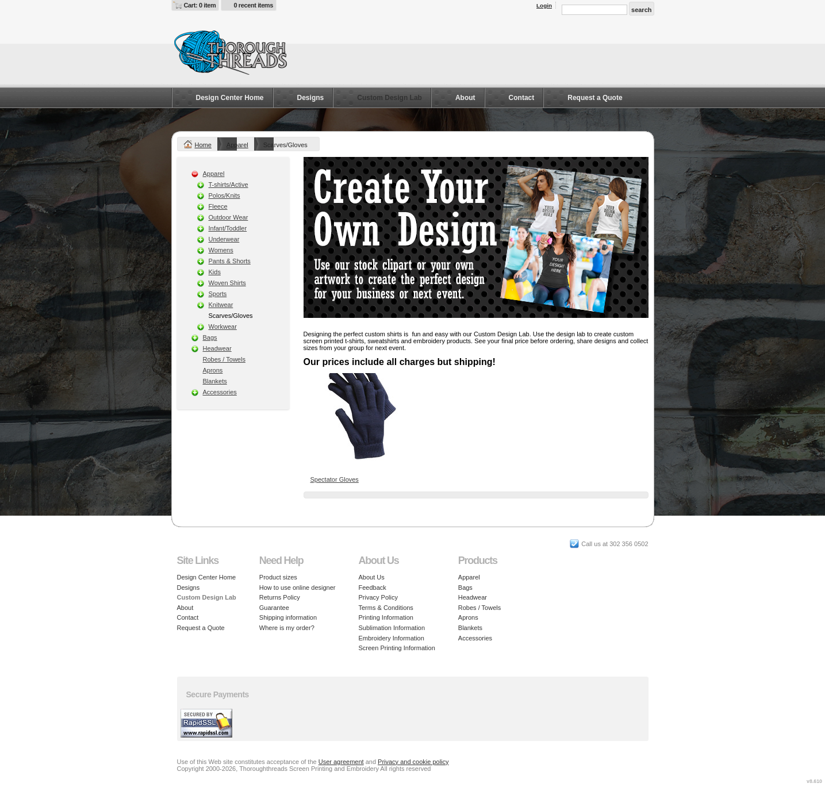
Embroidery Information (391, 638)
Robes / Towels (224, 359)
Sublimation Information (392, 627)
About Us (372, 577)
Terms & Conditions (386, 607)
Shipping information (288, 617)
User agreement (341, 761)
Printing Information (386, 617)
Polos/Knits (224, 195)
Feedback (372, 587)
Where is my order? (286, 627)
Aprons (213, 370)
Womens (221, 250)
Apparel (237, 144)
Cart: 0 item (200, 5)
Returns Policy (279, 597)
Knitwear (221, 304)
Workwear (223, 326)
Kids (215, 271)
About (465, 98)
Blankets (215, 381)
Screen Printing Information (397, 647)
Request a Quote (594, 98)
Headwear (217, 348)
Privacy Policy (378, 597)
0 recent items (253, 5)
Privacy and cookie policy (413, 761)
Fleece (218, 206)
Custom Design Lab (389, 98)
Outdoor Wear (228, 217)
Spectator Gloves (334, 479)
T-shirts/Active (228, 184)
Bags (210, 337)
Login (544, 5)
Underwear (224, 239)
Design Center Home (230, 98)
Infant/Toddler (228, 228)
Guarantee (274, 607)
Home (203, 144)
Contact (522, 98)
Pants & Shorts (230, 261)
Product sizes (278, 577)
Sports (218, 293)
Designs (310, 98)
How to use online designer (297, 587)
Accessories (220, 392)
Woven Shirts (227, 282)
